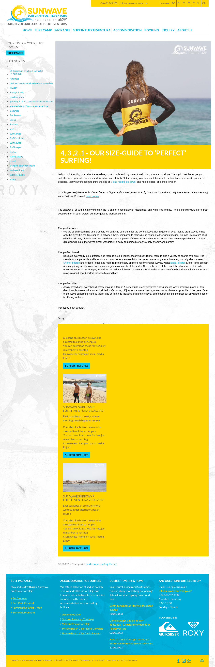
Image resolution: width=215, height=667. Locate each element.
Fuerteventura (17, 97)
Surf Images (15, 53)
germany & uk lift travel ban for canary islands (32, 101)
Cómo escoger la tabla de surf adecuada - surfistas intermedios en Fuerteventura (130, 624)
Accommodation (71, 614)
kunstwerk (116, 660)
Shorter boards (71, 262)
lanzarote (14, 110)
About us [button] (184, 30)
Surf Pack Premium (24, 612)
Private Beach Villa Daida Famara (81, 633)
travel (13, 161)
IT (194, 3)
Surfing (13, 152)
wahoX (134, 660)
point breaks (92, 196)
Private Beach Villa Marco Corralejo (82, 628)
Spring (13, 120)
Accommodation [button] (127, 30)
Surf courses (20, 598)
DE (173, 3)
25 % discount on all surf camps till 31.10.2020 (26, 72)
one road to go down (124, 181)
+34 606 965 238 (108, 3)
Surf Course (15, 142)
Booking (151, 30)
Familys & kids (17, 92)
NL (198, 3)
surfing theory (108, 563)
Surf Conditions (17, 138)
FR (189, 3)
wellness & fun (17, 170)
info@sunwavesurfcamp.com (134, 3)
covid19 (14, 88)
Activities (14, 78)
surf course (92, 563)
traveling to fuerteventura (22, 165)
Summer (14, 124)
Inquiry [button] (168, 30)
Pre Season (15, 115)
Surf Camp (43, 30)
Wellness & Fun (17, 174)
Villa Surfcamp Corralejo (76, 623)
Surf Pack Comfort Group (27, 607)
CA (203, 3)
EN (178, 3)
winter (13, 179)
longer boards (178, 262)
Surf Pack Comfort (23, 603)
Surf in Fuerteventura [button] (92, 30)
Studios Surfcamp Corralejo (78, 619)
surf (11, 129)
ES (184, 3)
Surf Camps (15, 133)
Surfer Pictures (76, 365)
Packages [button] (62, 30)
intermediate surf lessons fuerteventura (29, 106)
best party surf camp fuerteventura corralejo (31, 83)
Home (27, 30)
